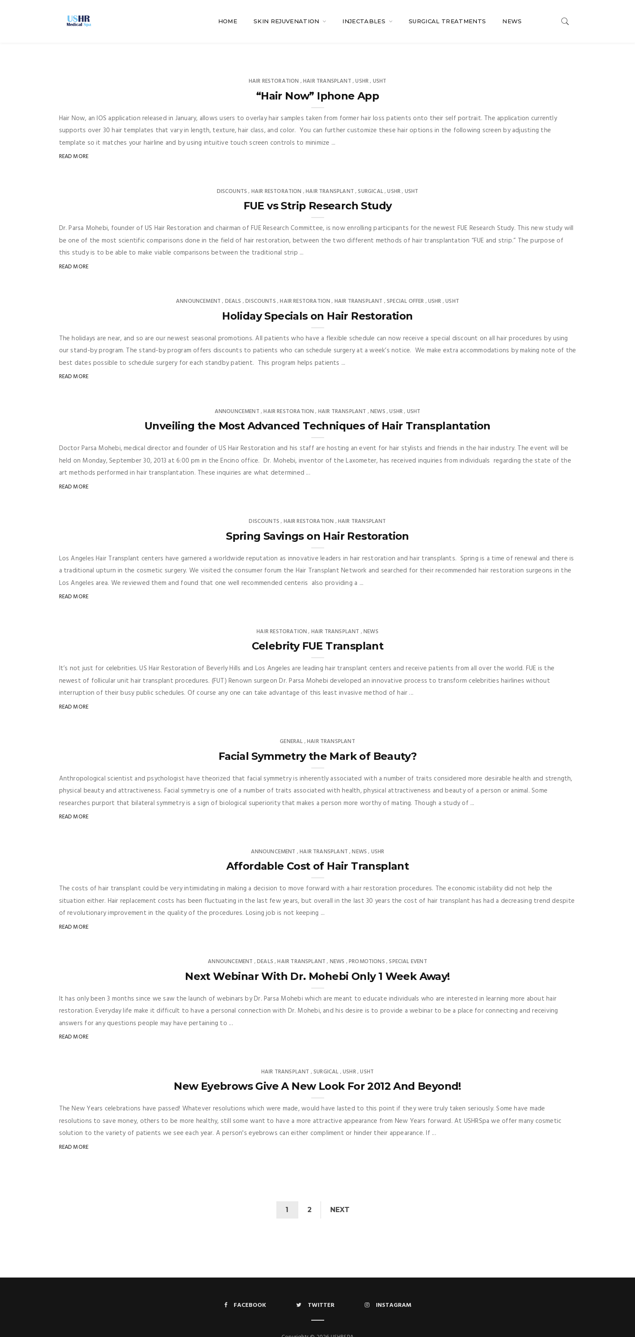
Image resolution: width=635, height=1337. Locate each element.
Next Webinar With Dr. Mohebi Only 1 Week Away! (317, 959)
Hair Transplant (327, 63)
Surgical (370, 174)
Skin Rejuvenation (287, 21)
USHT (380, 63)
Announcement (198, 284)
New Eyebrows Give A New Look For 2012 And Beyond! (317, 1069)
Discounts (232, 174)
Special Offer (405, 284)
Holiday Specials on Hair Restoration (317, 298)
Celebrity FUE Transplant (318, 628)
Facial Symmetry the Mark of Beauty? (318, 739)
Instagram (388, 1288)
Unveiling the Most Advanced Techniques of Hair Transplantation (317, 408)
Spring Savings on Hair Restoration (317, 519)
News (512, 21)
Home (227, 21)
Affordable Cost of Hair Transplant (317, 849)
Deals (233, 284)
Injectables (364, 21)
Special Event (408, 944)
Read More (74, 139)
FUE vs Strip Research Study (318, 188)
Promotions (367, 944)
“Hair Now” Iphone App (317, 78)
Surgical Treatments (447, 21)
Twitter (315, 1288)
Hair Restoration (274, 63)
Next (340, 1192)
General (291, 724)
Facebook (245, 1288)
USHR (362, 63)
